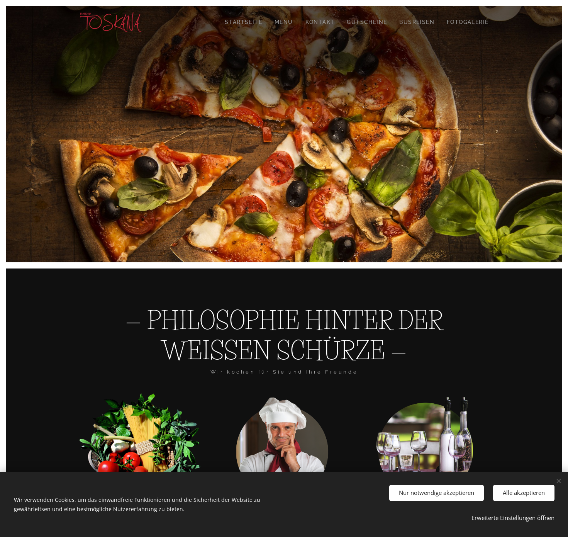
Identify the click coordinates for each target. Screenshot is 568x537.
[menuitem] (245, 22)
